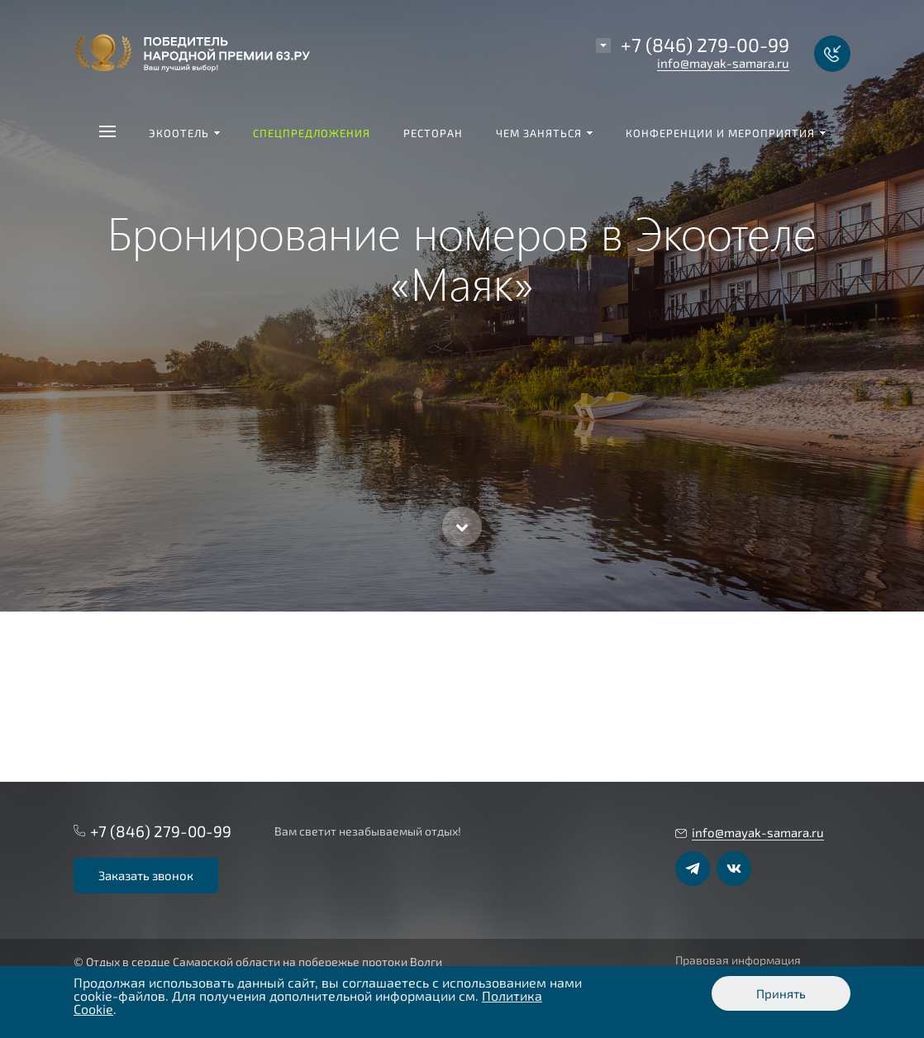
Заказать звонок (145, 875)
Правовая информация (738, 960)
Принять (781, 993)
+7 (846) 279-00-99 (705, 44)
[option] (462, 306)
